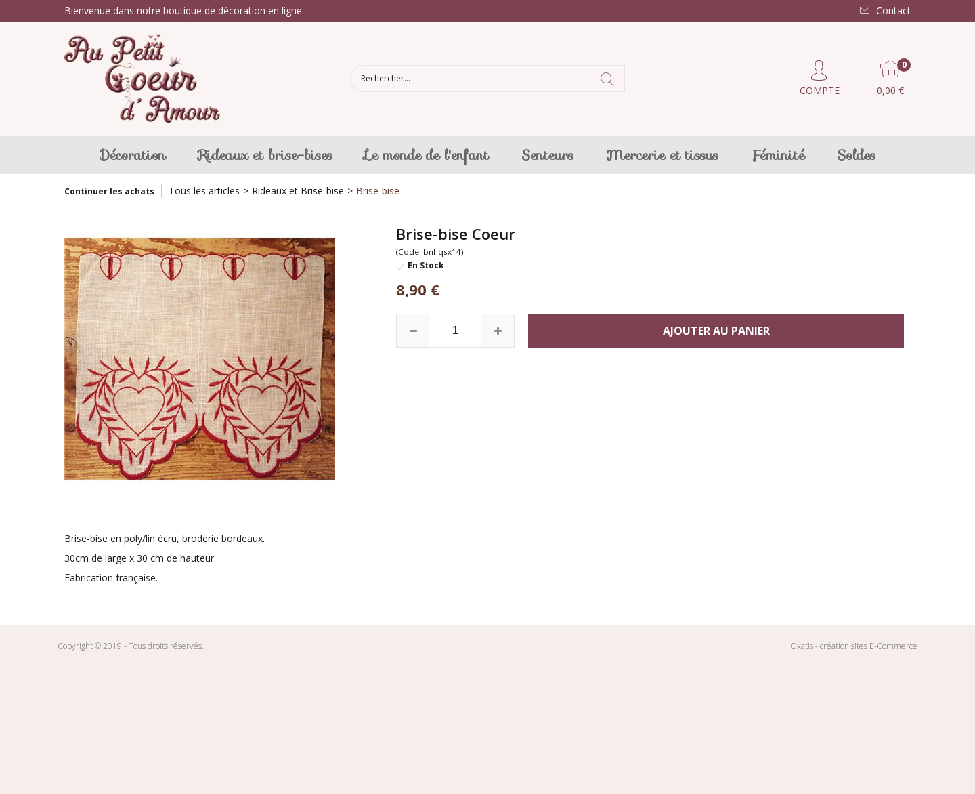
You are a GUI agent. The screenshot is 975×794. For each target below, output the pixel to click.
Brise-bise (377, 190)
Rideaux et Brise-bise (298, 190)
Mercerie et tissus (662, 155)
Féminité (777, 155)
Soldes (856, 155)
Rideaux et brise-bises (265, 155)
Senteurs (547, 155)
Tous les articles (204, 190)
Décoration (133, 155)
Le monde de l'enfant (427, 155)
